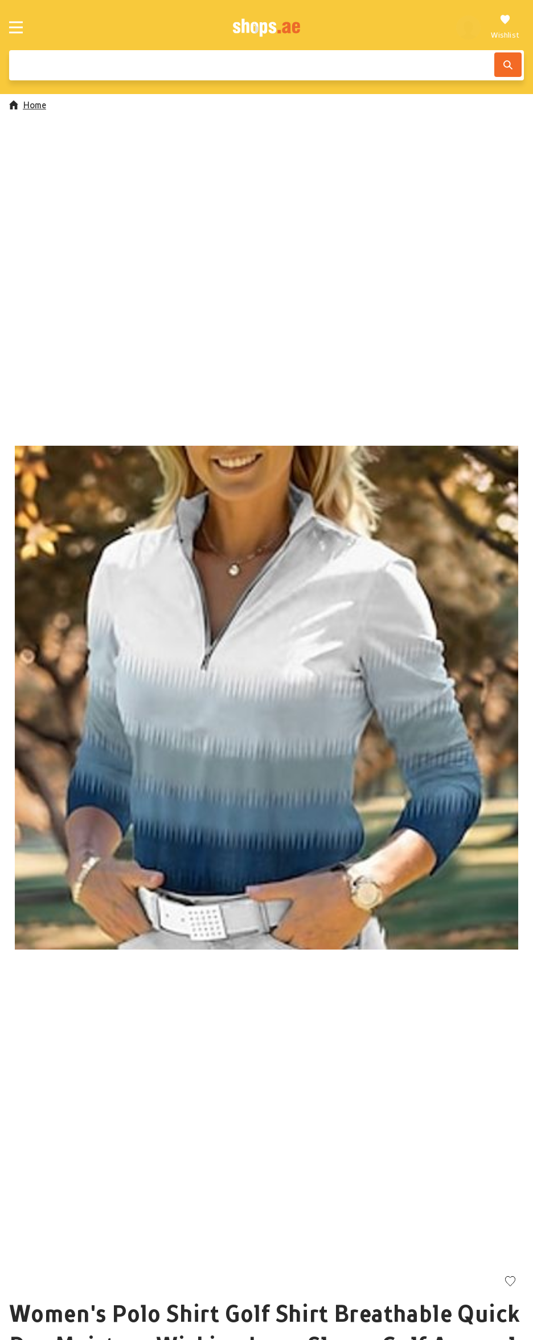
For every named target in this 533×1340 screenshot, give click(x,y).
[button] (266, 697)
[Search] (508, 64)
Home (27, 105)
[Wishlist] (505, 27)
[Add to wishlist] (510, 1282)
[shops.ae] (267, 27)
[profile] (468, 27)
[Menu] (16, 27)
